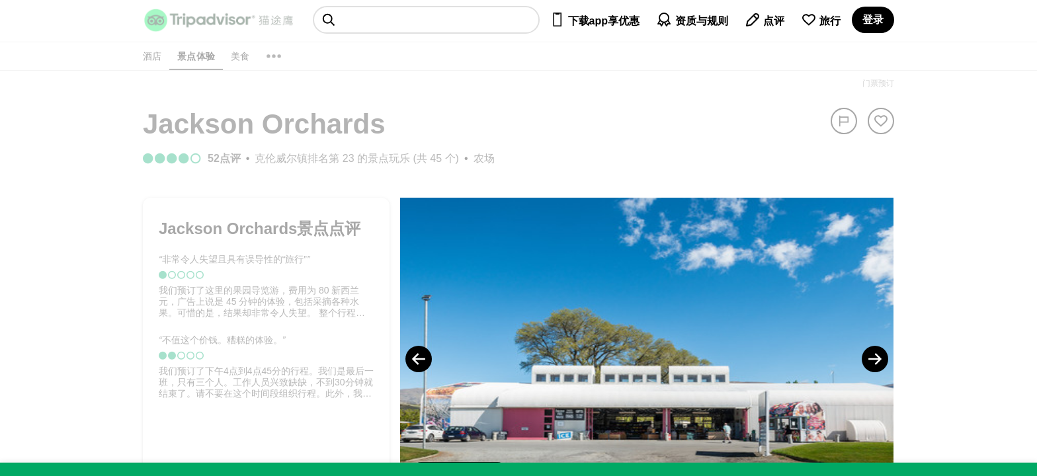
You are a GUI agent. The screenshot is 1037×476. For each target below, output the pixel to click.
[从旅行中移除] (881, 121)
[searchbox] (426, 19)
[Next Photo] (875, 359)
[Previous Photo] (418, 359)
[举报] (844, 121)
